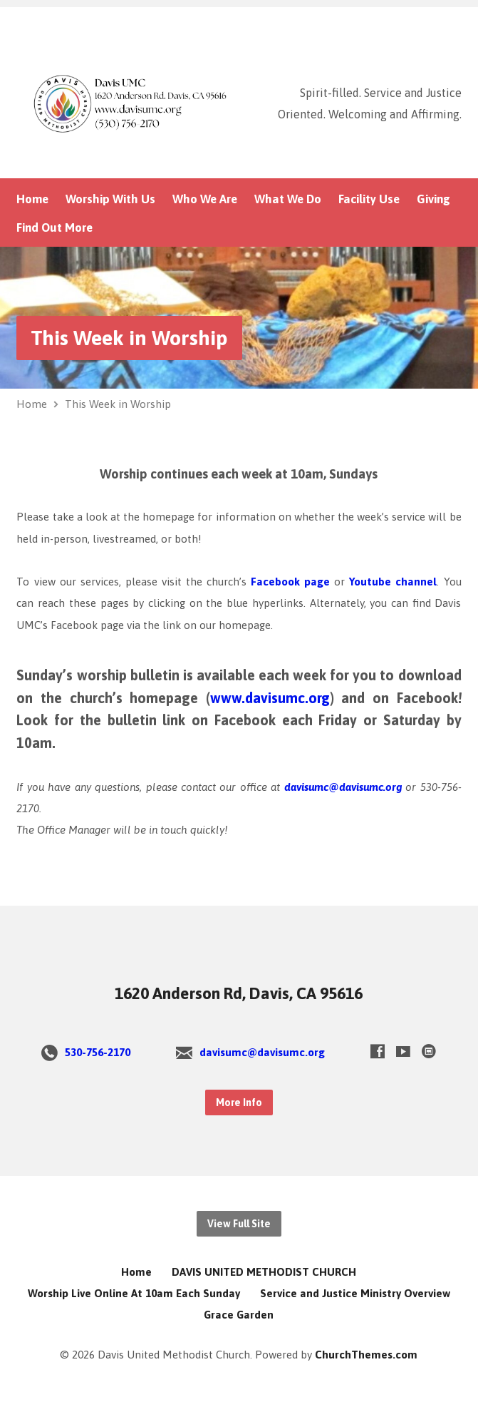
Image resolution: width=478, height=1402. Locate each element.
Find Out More (54, 228)
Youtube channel (393, 581)
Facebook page (290, 581)
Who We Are (204, 199)
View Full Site (239, 1223)
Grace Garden (239, 1315)
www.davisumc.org (270, 698)
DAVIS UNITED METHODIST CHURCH (264, 1272)
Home (32, 199)
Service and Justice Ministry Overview (355, 1293)
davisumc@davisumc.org (340, 787)
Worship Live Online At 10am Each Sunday (134, 1293)
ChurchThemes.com (366, 1355)
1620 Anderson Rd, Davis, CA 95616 (239, 993)
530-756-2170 (97, 1052)
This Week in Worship (129, 337)
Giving (433, 199)
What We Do (287, 199)
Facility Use (369, 199)
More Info (239, 1102)
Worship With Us (110, 199)
